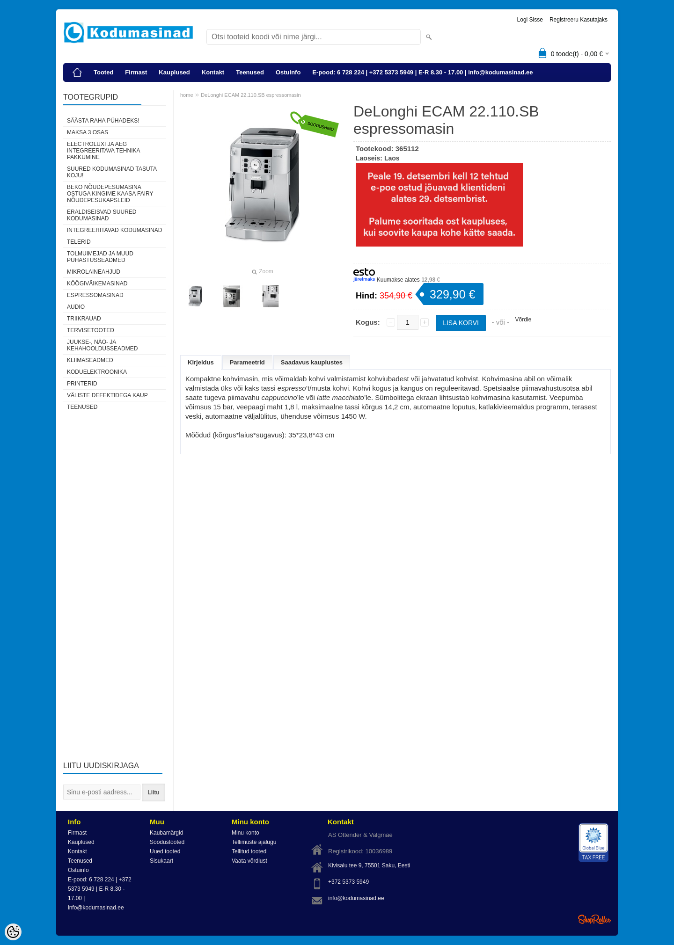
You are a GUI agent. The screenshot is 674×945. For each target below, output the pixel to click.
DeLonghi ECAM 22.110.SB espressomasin (250, 95)
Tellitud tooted (249, 851)
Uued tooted (165, 851)
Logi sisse (530, 19)
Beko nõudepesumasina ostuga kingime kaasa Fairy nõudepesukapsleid (110, 194)
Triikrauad (84, 318)
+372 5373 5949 (348, 882)
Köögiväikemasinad (97, 283)
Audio (76, 307)
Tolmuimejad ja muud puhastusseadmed (100, 256)
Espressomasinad (95, 295)
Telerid (79, 242)
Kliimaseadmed (90, 360)
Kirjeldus (201, 362)
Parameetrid (247, 362)
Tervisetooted (90, 330)
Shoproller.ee (594, 919)
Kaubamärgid (166, 832)
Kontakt (213, 72)
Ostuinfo (288, 72)
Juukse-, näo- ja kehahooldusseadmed (102, 345)
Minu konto (245, 832)
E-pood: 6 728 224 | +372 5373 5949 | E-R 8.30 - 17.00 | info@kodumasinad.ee (422, 72)
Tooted (103, 72)
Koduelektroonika (97, 372)
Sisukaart (161, 861)
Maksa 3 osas (87, 132)
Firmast (136, 72)
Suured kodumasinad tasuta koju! (111, 172)
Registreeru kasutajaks (578, 19)
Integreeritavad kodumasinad (114, 230)
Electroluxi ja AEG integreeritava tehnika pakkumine (103, 150)
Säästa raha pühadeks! (103, 120)
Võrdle (523, 319)
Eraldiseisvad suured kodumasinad (101, 215)
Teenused (250, 72)
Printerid (82, 383)
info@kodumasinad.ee (356, 898)
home (186, 95)
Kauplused (174, 72)
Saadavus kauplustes (312, 362)
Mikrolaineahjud (93, 272)
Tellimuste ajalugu (254, 842)
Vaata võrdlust (249, 861)
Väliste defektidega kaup (107, 395)
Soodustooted (167, 842)
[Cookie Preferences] (13, 931)
